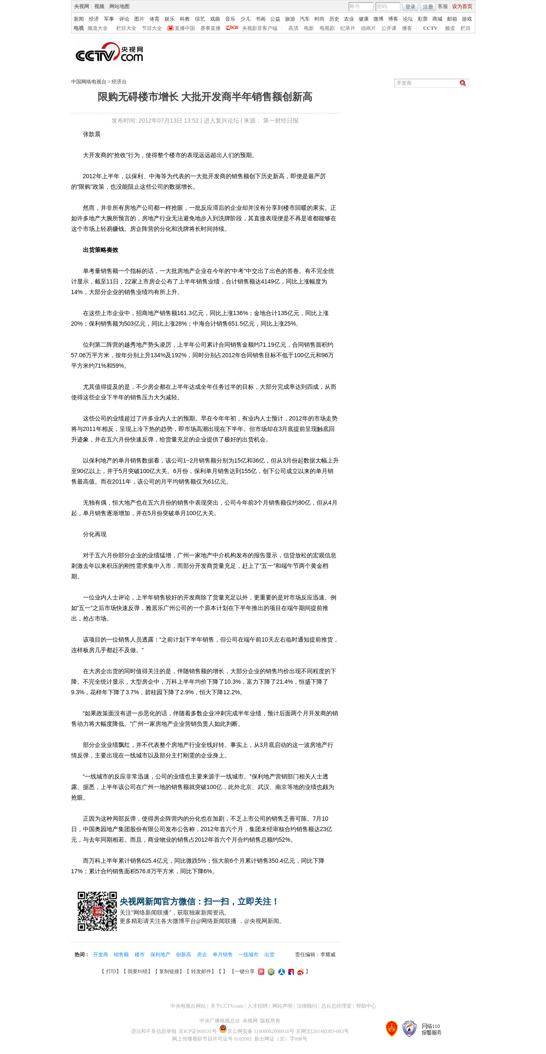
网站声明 (282, 1006)
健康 (364, 19)
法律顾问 (307, 1006)
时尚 (319, 19)
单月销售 (223, 955)
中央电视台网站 (188, 1006)
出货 (269, 955)
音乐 (230, 19)
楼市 (140, 955)
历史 (334, 19)
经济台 (119, 82)
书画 (261, 19)
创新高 (184, 955)
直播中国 (185, 28)
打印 (111, 971)
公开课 (389, 28)
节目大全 (152, 28)
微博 (378, 19)
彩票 (423, 19)
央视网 (81, 6)
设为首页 (462, 6)
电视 (79, 28)
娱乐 (170, 19)
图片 (139, 19)
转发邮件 (201, 971)
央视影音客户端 (259, 28)
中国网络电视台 (89, 82)
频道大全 (98, 28)
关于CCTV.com (226, 1006)
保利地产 (161, 955)
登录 (410, 7)
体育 (154, 19)
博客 (393, 19)
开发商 (101, 955)
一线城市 (249, 955)
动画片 (368, 28)
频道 (450, 28)
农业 (349, 19)
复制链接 (169, 971)
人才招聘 (258, 1006)
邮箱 (452, 19)
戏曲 (215, 19)
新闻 (79, 19)
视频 (99, 6)
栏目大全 (126, 28)
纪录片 (347, 28)
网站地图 (119, 6)
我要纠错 (138, 971)
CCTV (430, 28)
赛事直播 (210, 28)
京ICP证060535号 (197, 1031)
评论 (124, 19)
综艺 (200, 19)
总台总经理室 (336, 1006)
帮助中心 (366, 1006)
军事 (109, 19)
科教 (185, 19)
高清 (293, 28)
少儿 (245, 19)
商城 (437, 19)
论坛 (408, 19)
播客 (407, 28)
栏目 (466, 28)
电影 (309, 28)
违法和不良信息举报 (153, 1031)
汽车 (305, 19)
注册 (428, 7)
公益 (275, 19)
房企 (202, 955)
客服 (443, 6)
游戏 (467, 19)
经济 (94, 19)
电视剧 (327, 28)
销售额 (122, 955)
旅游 (290, 19)
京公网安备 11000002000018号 (256, 1031)
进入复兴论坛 (221, 120)
